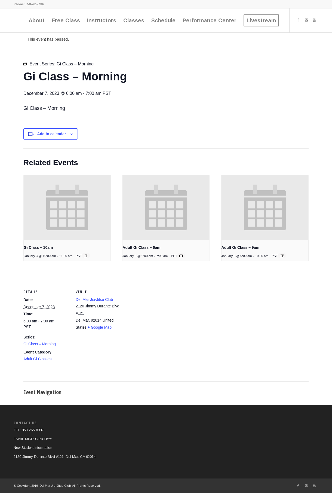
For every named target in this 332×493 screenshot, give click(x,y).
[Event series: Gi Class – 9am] (282, 255)
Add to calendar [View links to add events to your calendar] (51, 134)
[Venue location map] (156, 327)
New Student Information (33, 448)
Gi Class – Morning (39, 344)
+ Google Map (100, 327)
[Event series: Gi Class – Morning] (181, 255)
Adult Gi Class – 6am (141, 247)
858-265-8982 (34, 4)
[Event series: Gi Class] (86, 255)
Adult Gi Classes (37, 359)
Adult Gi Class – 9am (240, 247)
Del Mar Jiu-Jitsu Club (94, 299)
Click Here (43, 439)
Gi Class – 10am (38, 247)
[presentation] (67, 207)
